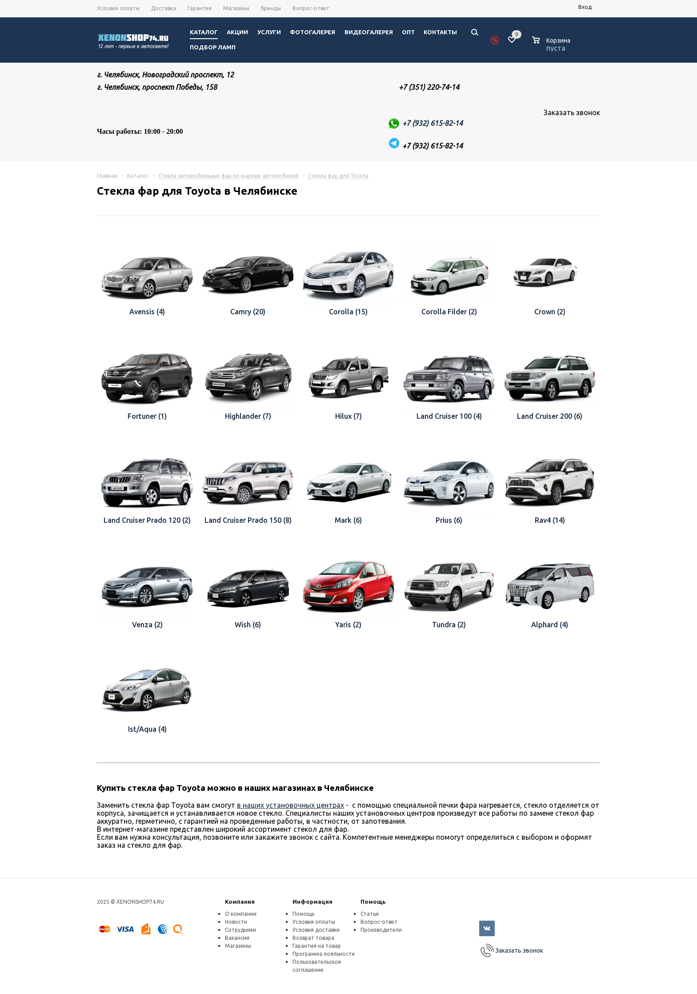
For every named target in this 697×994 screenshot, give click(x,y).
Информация (312, 901)
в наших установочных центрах (290, 805)
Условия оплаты (313, 922)
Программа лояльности (323, 954)
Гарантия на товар (316, 946)
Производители (381, 930)
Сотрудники (240, 930)
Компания (240, 901)
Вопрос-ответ (379, 922)
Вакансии (237, 938)
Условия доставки (316, 930)
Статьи (370, 914)
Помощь (373, 901)
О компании (240, 914)
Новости (236, 922)
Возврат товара (313, 938)
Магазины (238, 946)
